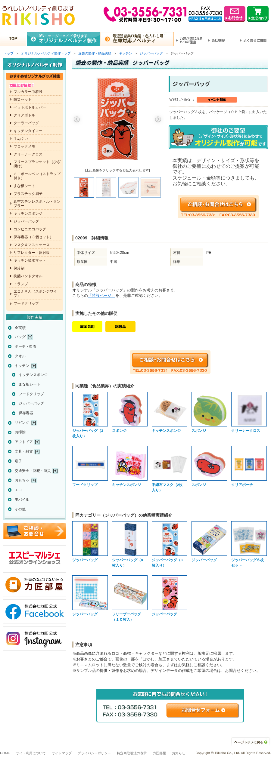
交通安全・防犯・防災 (33, 471)
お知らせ (178, 753)
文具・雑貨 (24, 451)
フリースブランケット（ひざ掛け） (37, 164)
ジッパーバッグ (151, 53)
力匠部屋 (159, 753)
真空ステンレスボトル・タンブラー (37, 203)
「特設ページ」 (101, 295)
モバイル (22, 499)
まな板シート (24, 186)
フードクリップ (26, 303)
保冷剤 (19, 268)
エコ (18, 490)
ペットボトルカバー (30, 107)
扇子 (18, 461)
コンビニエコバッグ (30, 229)
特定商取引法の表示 (132, 753)
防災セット (23, 99)
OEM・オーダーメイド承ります (69, 38)
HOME (5, 753)
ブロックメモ (24, 146)
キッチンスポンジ (28, 213)
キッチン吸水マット (30, 260)
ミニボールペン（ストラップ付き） (37, 176)
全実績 (20, 328)
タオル (20, 356)
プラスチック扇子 (28, 194)
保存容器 (26, 413)
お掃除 (20, 432)
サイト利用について (31, 753)
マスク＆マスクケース (32, 245)
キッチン (125, 53)
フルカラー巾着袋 (28, 92)
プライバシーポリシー (94, 753)
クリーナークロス (28, 154)
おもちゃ (22, 480)
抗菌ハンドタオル (28, 276)
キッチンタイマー (28, 131)
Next (158, 119)
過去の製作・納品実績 (94, 53)
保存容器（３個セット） (33, 237)
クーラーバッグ (26, 123)
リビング (22, 422)
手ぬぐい (21, 139)
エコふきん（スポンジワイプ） (35, 293)
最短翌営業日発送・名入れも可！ (143, 38)
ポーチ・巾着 (25, 346)
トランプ (21, 284)
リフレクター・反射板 (32, 253)
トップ (9, 53)
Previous (77, 119)
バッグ (20, 337)
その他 (20, 509)
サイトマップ (62, 753)
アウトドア (24, 442)
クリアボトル (24, 115)
